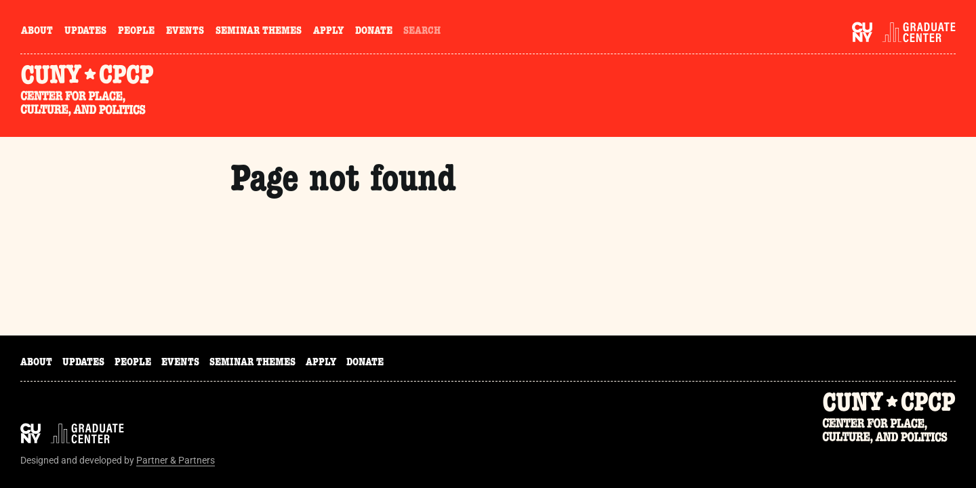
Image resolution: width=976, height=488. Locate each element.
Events (185, 31)
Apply (328, 31)
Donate (373, 31)
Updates (85, 31)
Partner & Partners (175, 460)
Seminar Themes (259, 31)
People (136, 31)
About (37, 31)
